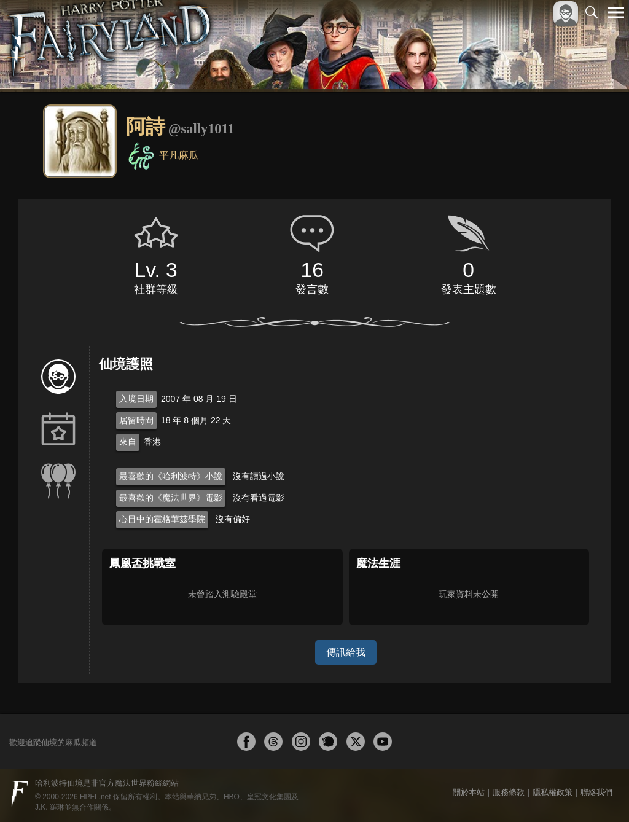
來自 (127, 442)
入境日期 (136, 399)
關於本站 (469, 792)
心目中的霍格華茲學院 (162, 519)
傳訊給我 (345, 652)
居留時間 (136, 420)
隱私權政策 (552, 792)
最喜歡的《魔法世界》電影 (170, 498)
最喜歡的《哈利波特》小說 (170, 476)
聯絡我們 (596, 792)
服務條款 (509, 792)
